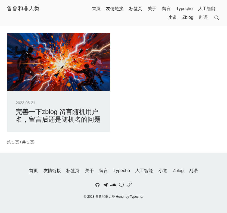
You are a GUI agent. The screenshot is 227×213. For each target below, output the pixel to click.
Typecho (184, 8)
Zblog (187, 17)
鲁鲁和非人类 (23, 8)
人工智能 (207, 8)
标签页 (135, 8)
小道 (172, 17)
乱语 (203, 17)
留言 (166, 8)
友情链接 (114, 8)
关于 (152, 8)
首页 (96, 8)
